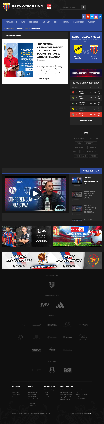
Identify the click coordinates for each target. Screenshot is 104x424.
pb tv (79, 143)
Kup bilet (46, 22)
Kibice (56, 22)
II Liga (46, 392)
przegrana (90, 143)
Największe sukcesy (66, 392)
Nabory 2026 (78, 22)
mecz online (81, 156)
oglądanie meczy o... (91, 152)
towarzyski (79, 139)
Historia (65, 22)
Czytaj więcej (44, 79)
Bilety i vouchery (49, 390)
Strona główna (22, 28)
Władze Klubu (32, 392)
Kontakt (14, 397)
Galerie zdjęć (16, 394)
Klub (23, 22)
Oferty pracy (32, 405)
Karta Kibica (47, 397)
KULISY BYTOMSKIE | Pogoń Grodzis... (85, 209)
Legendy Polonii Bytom (67, 397)
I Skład (46, 394)
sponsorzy (93, 139)
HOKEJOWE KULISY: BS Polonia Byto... (85, 195)
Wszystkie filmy (91, 171)
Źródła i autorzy (80, 398)
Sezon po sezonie (65, 399)
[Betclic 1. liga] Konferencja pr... (85, 181)
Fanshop (91, 22)
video (93, 156)
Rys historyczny (64, 390)
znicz (75, 152)
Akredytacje (31, 403)
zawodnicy (79, 147)
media (88, 413)
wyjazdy (93, 147)
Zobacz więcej (86, 121)
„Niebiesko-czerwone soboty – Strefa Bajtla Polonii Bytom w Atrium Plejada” (50, 51)
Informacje (31, 390)
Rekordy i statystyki (66, 394)
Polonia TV (15, 392)
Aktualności (11, 22)
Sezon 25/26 (33, 22)
